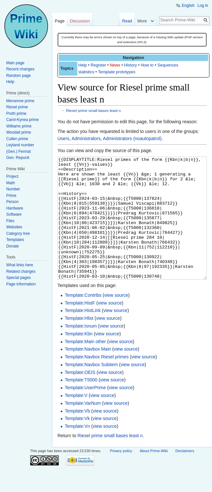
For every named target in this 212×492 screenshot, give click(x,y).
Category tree (18, 233)
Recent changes (20, 69)
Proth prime (16, 113)
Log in (202, 5)
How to (147, 65)
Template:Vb (77, 435)
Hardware (14, 208)
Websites (14, 227)
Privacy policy (121, 475)
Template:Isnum (81, 350)
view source (116, 319)
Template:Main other (85, 365)
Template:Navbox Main (88, 373)
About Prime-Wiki (154, 475)
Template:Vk (77, 442)
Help (82, 65)
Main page (15, 63)
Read (127, 20)
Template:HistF (80, 327)
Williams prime (18, 126)
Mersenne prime (20, 101)
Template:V (76, 419)
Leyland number (20, 145)
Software (13, 214)
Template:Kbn (79, 358)
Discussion (80, 20)
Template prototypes (116, 71)
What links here (19, 265)
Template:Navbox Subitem (91, 388)
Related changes (20, 271)
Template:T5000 (81, 404)
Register (98, 65)
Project (12, 176)
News (115, 65)
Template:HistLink (83, 334)
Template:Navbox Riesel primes (97, 381)
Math (10, 183)
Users (63, 138)
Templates (15, 239)
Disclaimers (184, 475)
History (130, 65)
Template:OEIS (80, 396)
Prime (11, 195)
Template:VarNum (83, 427)
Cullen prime (17, 139)
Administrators (86, 138)
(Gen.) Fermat (18, 151)
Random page (18, 75)
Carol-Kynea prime (22, 119)
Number (13, 189)
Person (12, 201)
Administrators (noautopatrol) (132, 138)
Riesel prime (17, 107)
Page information (21, 284)
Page (60, 20)
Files (10, 221)
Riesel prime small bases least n (93, 110)
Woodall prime (18, 132)
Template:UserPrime (85, 411)
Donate (12, 246)
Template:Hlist (79, 342)
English (188, 5)
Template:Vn (77, 450)
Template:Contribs (83, 319)
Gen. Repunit (17, 157)
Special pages (18, 277)
